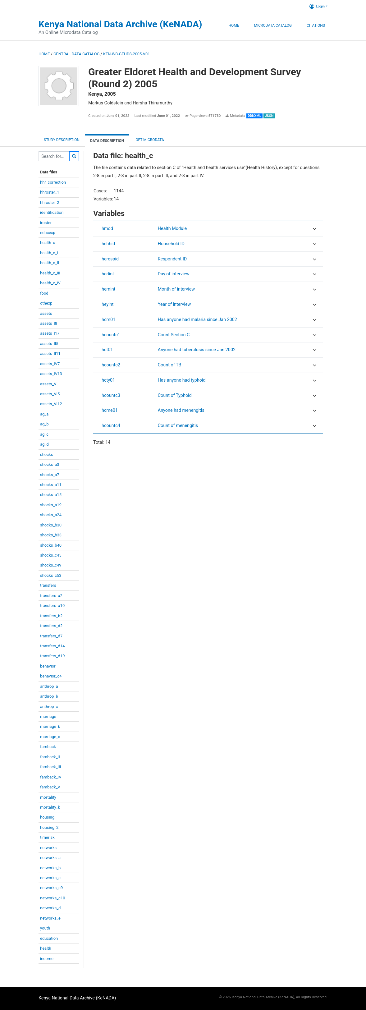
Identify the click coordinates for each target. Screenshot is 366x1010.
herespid (110, 259)
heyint (107, 304)
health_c (47, 242)
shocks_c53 (51, 575)
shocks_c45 (51, 555)
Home (233, 25)
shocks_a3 (49, 464)
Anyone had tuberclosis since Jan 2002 (197, 349)
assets (46, 313)
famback (48, 746)
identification (51, 212)
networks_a (50, 857)
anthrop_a (49, 686)
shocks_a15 (51, 494)
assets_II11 (50, 353)
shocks (46, 454)
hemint (108, 289)
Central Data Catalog (76, 54)
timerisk (47, 837)
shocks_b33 (51, 535)
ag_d (44, 444)
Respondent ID (172, 259)
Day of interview (174, 274)
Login (317, 6)
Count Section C (174, 334)
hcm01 (108, 319)
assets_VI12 (51, 404)
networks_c (50, 877)
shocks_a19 (51, 505)
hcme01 (110, 410)
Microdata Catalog (273, 25)
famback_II (50, 757)
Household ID (171, 243)
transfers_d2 (51, 625)
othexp (46, 303)
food (44, 293)
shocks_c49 (51, 565)
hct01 (107, 349)
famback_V (50, 787)
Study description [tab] (62, 140)
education (49, 938)
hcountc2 (111, 365)
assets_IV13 (51, 373)
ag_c (44, 434)
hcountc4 (111, 425)
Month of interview (176, 289)
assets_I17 (49, 333)
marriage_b (50, 726)
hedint (108, 274)
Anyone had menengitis (181, 410)
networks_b (50, 867)
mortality (48, 797)
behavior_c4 (51, 676)
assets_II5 (49, 343)
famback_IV (50, 777)
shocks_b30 (51, 525)
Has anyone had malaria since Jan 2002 (197, 319)
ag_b (44, 424)
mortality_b (50, 807)
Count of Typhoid (175, 395)
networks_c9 (51, 887)
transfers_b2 (51, 615)
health (45, 948)
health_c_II (49, 262)
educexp (47, 232)
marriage (48, 716)
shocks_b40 (51, 545)
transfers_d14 (52, 646)
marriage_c (50, 736)
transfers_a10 (52, 605)
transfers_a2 (51, 595)
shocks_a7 (49, 474)
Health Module (172, 228)
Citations (316, 25)
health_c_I (49, 252)
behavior (48, 666)
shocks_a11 (51, 484)
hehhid (108, 243)
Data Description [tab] (107, 141)
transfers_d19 (52, 656)
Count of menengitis (178, 425)
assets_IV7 (50, 363)
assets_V (48, 384)
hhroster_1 (49, 192)
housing (47, 817)
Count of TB (169, 365)
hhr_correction (53, 182)
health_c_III (50, 273)
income (46, 958)
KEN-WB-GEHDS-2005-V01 (126, 54)
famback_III (50, 766)
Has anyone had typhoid (182, 380)
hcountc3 (111, 395)
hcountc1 (111, 334)
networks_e (50, 918)
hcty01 (108, 380)
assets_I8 (48, 323)
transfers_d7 (51, 636)
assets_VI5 (50, 394)
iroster (46, 222)
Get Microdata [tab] (149, 140)
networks (48, 847)
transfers (48, 585)
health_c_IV (50, 283)
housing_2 (49, 827)
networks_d (50, 908)
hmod (107, 228)
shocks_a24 (51, 514)
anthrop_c (49, 706)
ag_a (44, 414)
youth (45, 928)
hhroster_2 (49, 202)
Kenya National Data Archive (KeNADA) (120, 24)
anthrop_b (49, 696)
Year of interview (174, 304)
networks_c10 (52, 898)
